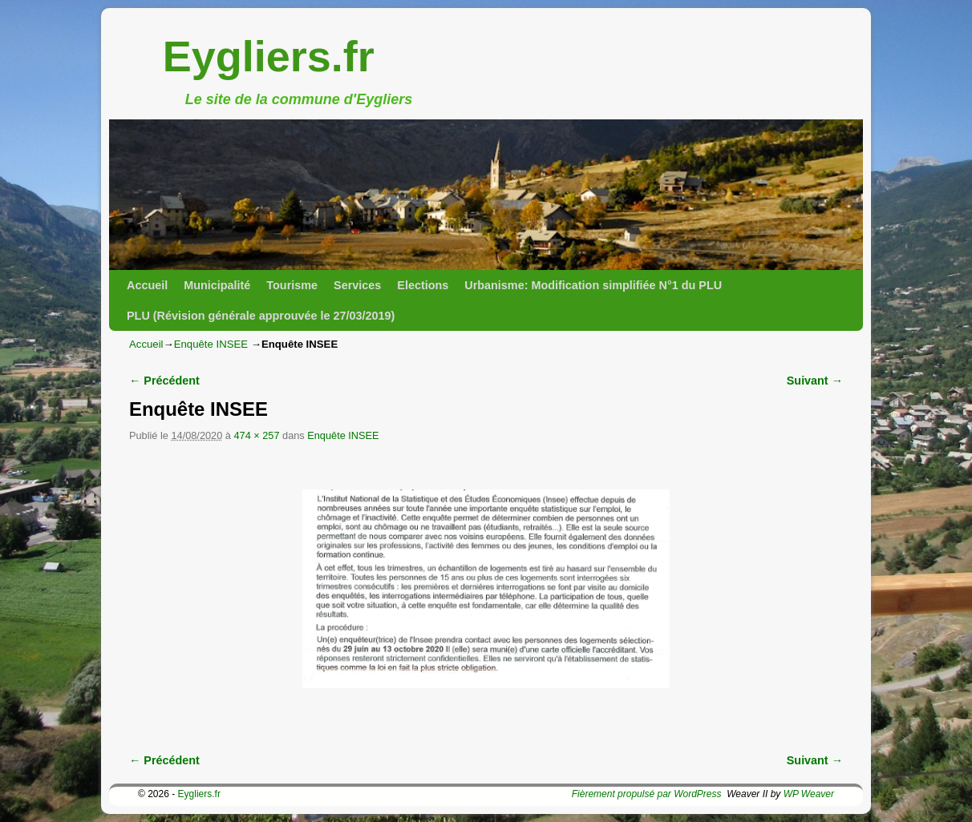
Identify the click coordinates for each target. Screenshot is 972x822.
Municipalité (217, 285)
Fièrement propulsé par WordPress (647, 794)
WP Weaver (809, 794)
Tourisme (292, 285)
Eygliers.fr (269, 56)
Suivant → (815, 380)
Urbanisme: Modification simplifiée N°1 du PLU (593, 285)
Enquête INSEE (211, 344)
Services (357, 285)
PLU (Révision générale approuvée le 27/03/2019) (261, 315)
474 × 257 (256, 435)
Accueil (147, 285)
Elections (422, 285)
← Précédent (164, 380)
